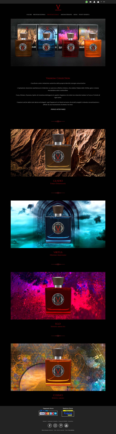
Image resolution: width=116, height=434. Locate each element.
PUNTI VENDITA (84, 14)
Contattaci (70, 421)
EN (104, 2)
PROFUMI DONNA (39, 14)
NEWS (75, 14)
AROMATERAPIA (66, 14)
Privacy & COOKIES (63, 421)
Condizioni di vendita (53, 421)
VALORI (29, 14)
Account (45, 421)
